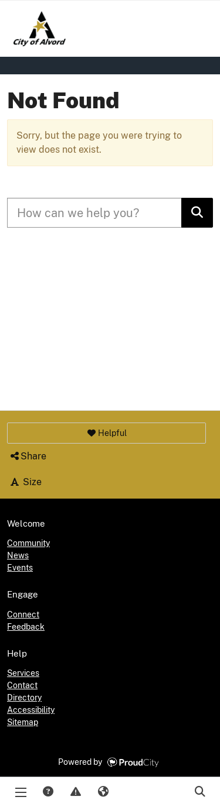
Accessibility (31, 710)
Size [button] (25, 481)
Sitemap (22, 722)
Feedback (26, 626)
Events (20, 567)
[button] (106, 433)
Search (199, 792)
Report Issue (75, 792)
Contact (22, 685)
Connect (23, 614)
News (18, 555)
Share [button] (27, 456)
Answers (47, 792)
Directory (24, 697)
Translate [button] (102, 792)
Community (28, 543)
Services (23, 673)
